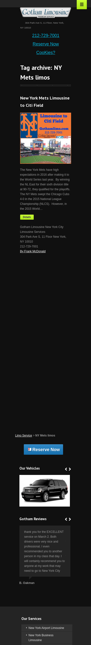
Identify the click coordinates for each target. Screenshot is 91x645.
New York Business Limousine (41, 638)
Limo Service (23, 435)
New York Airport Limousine (46, 628)
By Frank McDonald (33, 251)
